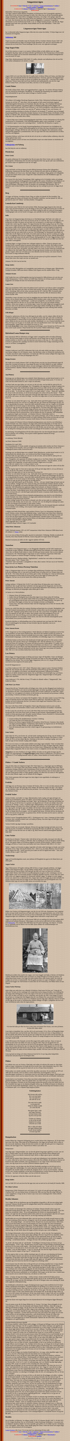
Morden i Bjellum (31, 7)
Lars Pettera (10, 653)
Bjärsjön (25, 5)
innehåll (40, 7)
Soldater (57, 5)
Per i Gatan (9, 166)
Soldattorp (9, 37)
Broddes (8, 1417)
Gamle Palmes (10, 86)
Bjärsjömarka (51, 9)
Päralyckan (9, 152)
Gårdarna (35, 5)
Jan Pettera (9, 375)
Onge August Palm (12, 48)
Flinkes (8, 1061)
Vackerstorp (9, 856)
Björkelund (9, 333)
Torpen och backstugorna (46, 5)
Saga (30, 5)
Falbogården (10, 145)
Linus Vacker (10, 835)
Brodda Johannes (11, 1199)
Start (20, 5)
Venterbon (9, 545)
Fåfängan (25, 9)
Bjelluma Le (33, 9)
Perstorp (27, 567)
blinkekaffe (11, 923)
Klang (16, 532)
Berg (7, 193)
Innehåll (39, 1436)
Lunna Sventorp (10, 1430)
